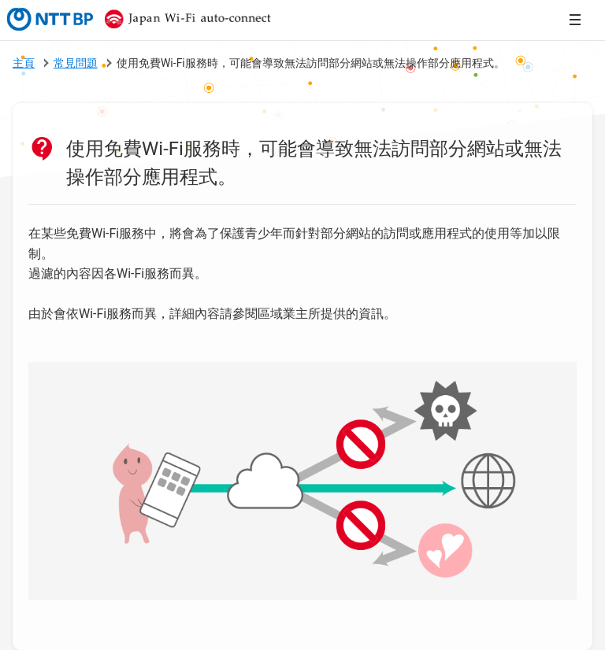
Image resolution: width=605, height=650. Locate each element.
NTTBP (49, 19)
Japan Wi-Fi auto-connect (184, 19)
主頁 (24, 63)
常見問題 (76, 63)
